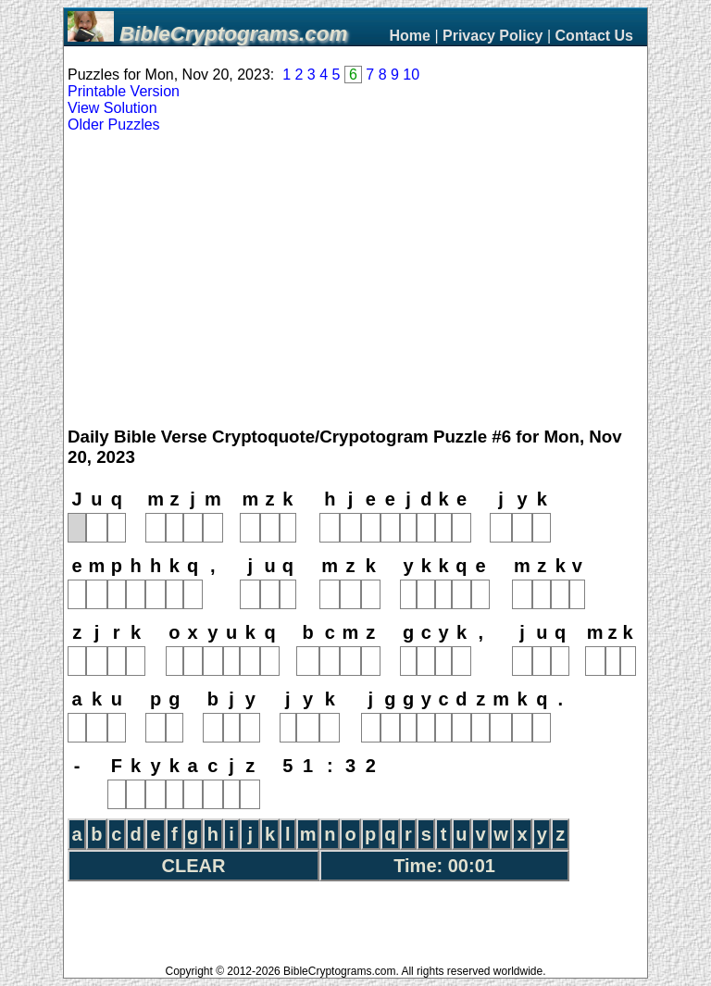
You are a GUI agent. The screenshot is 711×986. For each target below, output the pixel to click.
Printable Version (124, 91)
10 (411, 74)
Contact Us (594, 36)
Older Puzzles (114, 124)
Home (409, 36)
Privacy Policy (493, 36)
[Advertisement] (355, 280)
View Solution (112, 108)
